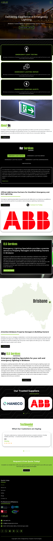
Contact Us (4, 498)
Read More (5, 137)
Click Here (26, 470)
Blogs (2, 495)
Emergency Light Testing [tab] (16, 155)
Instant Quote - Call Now (26, 27)
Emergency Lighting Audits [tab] (13, 159)
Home (2, 485)
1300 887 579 (5, 520)
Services (3, 490)
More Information (9, 270)
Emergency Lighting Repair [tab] (36, 155)
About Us (3, 487)
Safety (2, 493)
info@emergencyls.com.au (9, 523)
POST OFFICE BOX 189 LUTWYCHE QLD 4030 (14, 526)
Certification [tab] (26, 163)
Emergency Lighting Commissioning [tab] (37, 159)
